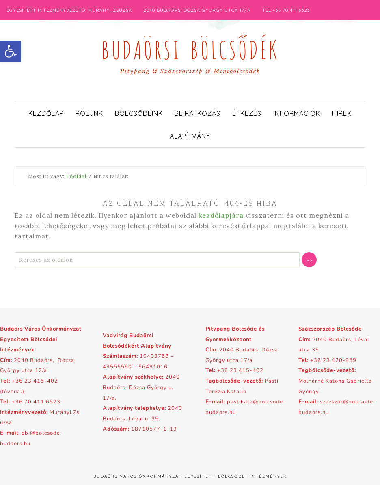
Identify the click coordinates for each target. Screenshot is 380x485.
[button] (10, 51)
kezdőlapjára (221, 215)
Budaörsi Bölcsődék (190, 48)
